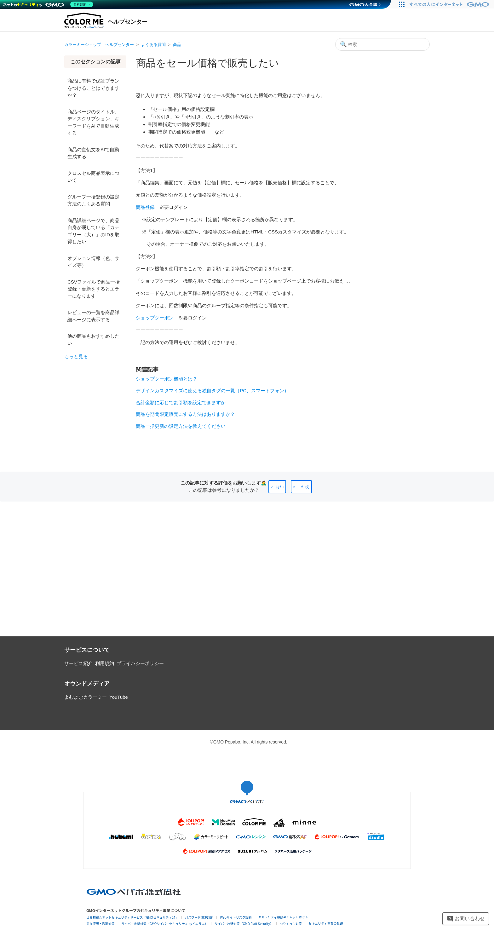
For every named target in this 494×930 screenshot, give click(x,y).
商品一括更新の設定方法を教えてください (181, 426)
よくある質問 (153, 44)
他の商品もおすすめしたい (93, 339)
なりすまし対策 (291, 923)
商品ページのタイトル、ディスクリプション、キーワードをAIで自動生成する (93, 122)
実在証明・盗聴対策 (100, 923)
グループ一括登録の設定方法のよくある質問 (93, 200)
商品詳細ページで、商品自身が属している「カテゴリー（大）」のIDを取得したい (93, 231)
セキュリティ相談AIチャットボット (283, 917)
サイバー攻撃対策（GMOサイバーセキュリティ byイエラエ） (164, 923)
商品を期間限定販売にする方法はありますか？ (185, 414)
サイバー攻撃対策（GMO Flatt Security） (244, 923)
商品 (177, 44)
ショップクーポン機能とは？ (166, 379)
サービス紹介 (78, 663)
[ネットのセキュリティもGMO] (48, 4)
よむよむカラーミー (85, 697)
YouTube (118, 697)
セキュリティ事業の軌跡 (325, 923)
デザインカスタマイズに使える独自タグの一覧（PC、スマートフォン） (212, 390)
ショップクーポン (155, 317)
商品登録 (145, 207)
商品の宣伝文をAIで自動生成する (93, 153)
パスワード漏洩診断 (199, 917)
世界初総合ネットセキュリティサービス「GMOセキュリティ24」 (132, 917)
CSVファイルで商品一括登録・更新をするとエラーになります (93, 289)
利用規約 (104, 663)
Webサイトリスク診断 (236, 917)
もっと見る (76, 356)
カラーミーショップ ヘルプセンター (99, 44)
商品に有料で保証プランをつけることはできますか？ (93, 88)
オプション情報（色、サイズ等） (93, 261)
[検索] (382, 44)
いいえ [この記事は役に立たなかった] (304, 487)
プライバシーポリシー (140, 663)
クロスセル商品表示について (93, 176)
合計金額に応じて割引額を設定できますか (181, 402)
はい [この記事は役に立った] (280, 487)
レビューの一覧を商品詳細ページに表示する (93, 316)
